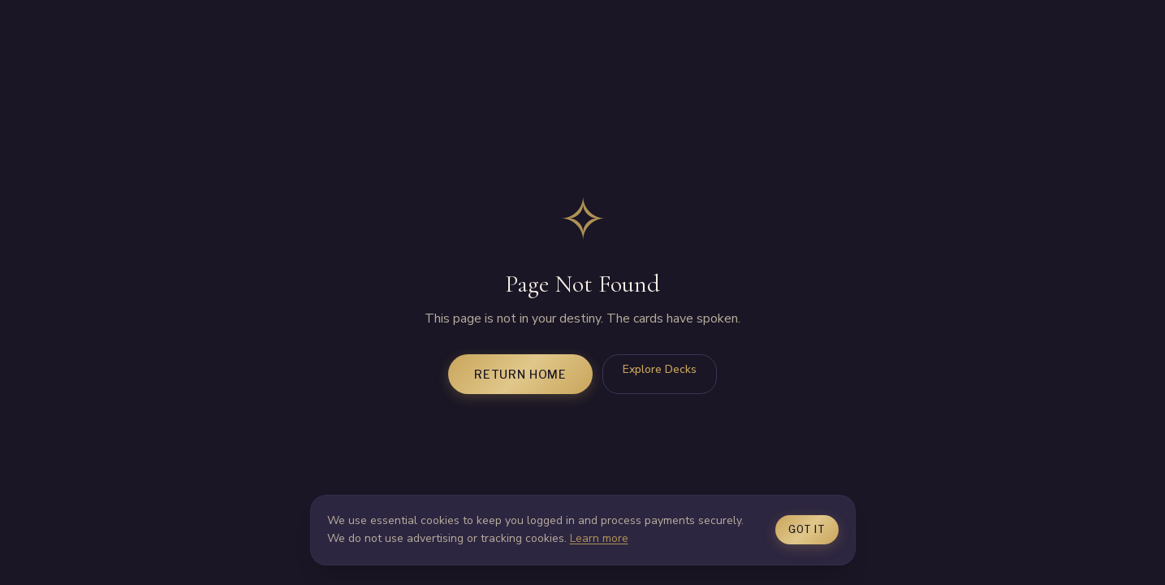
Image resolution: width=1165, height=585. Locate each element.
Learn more (599, 538)
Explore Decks (660, 369)
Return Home (520, 374)
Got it (806, 529)
